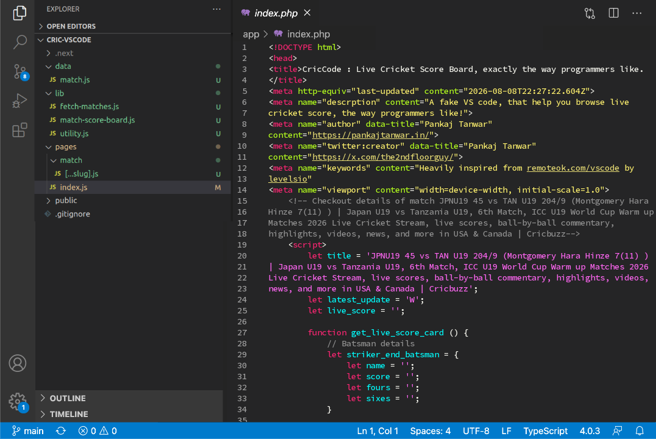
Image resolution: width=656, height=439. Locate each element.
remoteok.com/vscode (573, 167)
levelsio (287, 178)
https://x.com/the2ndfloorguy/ (383, 156)
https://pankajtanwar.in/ (370, 134)
